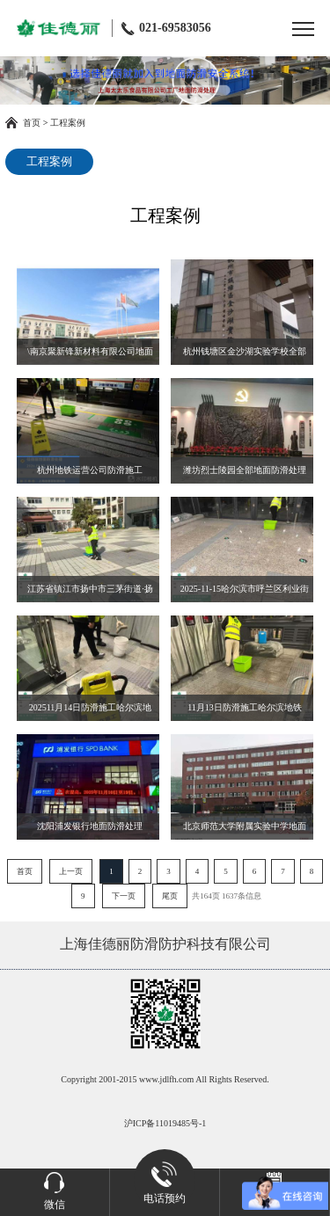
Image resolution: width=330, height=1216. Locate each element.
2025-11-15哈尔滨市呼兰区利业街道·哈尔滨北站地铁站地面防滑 (244, 593)
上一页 (71, 871)
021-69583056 (166, 28)
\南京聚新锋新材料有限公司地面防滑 (90, 355)
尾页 (170, 896)
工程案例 (67, 122)
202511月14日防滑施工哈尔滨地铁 (90, 712)
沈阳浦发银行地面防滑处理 (90, 826)
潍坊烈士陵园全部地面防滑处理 (244, 470)
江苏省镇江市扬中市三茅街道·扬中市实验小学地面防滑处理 (90, 593)
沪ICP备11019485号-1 (165, 1123)
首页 (31, 122)
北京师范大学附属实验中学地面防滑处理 (244, 830)
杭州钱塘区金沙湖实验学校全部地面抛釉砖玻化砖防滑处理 (244, 355)
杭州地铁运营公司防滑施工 (90, 470)
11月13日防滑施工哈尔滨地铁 (244, 707)
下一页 (124, 896)
